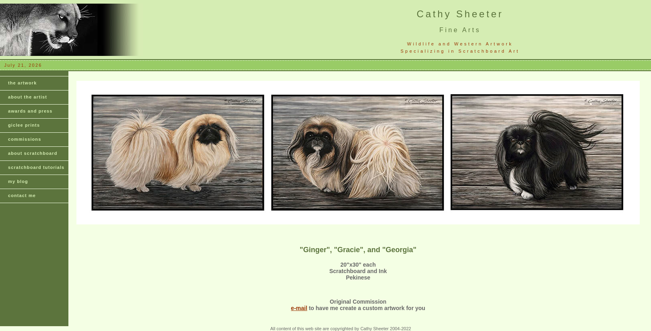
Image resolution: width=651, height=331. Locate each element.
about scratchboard (33, 153)
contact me (22, 195)
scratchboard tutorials (36, 167)
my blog (18, 181)
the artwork (22, 82)
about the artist (27, 97)
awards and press (30, 111)
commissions (24, 139)
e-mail (299, 308)
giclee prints (24, 125)
